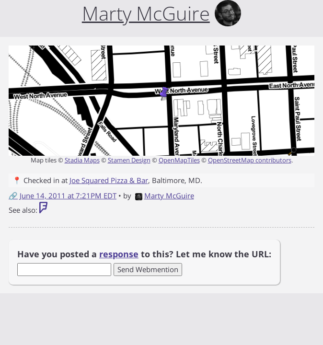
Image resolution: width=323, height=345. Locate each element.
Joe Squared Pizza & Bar (108, 180)
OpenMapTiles (179, 160)
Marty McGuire (164, 195)
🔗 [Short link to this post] (13, 195)
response (118, 254)
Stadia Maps (82, 160)
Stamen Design (129, 160)
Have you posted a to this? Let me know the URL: (144, 254)
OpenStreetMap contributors (249, 160)
